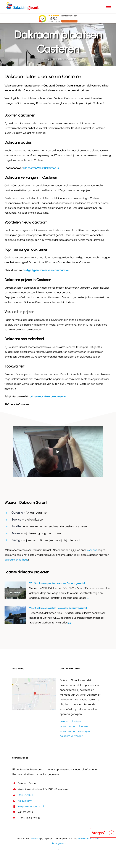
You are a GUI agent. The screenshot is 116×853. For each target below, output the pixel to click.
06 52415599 (25, 800)
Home (43, 59)
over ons (92, 549)
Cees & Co (35, 838)
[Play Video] (58, 451)
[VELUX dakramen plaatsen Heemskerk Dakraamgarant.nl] (15, 615)
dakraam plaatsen (70, 721)
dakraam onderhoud (16, 559)
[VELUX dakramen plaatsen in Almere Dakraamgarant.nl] (15, 590)
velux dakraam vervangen (75, 731)
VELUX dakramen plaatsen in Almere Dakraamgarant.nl (57, 583)
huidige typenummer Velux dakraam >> (46, 270)
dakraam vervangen (71, 735)
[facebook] (58, 850)
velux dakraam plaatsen (74, 726)
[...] (87, 597)
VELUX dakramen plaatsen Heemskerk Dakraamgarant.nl (58, 608)
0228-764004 (25, 795)
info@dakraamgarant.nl (31, 806)
